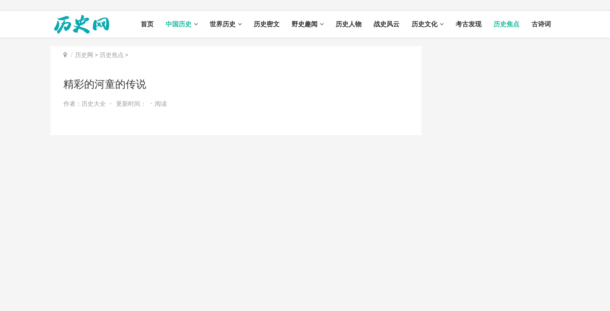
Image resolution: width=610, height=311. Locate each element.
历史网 (84, 54)
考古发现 (468, 24)
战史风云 (386, 24)
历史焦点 (506, 24)
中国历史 (179, 24)
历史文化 (424, 24)
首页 (147, 24)
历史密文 (267, 24)
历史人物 (349, 24)
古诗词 (541, 24)
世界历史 (223, 24)
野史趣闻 (305, 24)
